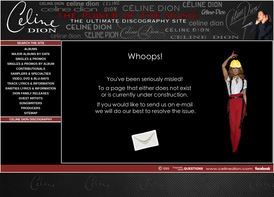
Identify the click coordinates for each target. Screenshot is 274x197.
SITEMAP (31, 113)
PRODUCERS (30, 108)
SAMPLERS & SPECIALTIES (31, 73)
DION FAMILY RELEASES (31, 93)
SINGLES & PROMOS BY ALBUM (30, 63)
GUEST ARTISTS (31, 98)
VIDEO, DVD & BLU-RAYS (30, 78)
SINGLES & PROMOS (30, 58)
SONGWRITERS (30, 103)
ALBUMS (30, 49)
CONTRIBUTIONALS (30, 68)
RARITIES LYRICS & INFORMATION (30, 88)
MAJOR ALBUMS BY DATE (31, 54)
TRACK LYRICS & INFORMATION (30, 83)
